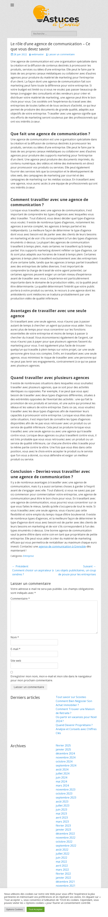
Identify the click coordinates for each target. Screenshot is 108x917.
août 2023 (62, 801)
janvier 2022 (63, 877)
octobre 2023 (64, 793)
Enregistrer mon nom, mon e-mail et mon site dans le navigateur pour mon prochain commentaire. (51, 678)
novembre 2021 (65, 885)
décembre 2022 (65, 833)
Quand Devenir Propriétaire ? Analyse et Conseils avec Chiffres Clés (76, 729)
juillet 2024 (62, 773)
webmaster (37, 54)
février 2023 (63, 825)
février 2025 (63, 745)
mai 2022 (61, 861)
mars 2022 (62, 869)
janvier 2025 (63, 749)
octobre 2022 (64, 841)
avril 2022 (62, 865)
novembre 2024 (65, 757)
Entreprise (28, 555)
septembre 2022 (66, 845)
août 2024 (62, 769)
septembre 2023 (66, 797)
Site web (16, 660)
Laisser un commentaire (61, 54)
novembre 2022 (65, 837)
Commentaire (20, 598)
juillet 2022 (62, 853)
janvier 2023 (63, 829)
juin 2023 (61, 809)
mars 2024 (62, 785)
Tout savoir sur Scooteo (71, 697)
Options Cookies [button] (14, 909)
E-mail (15, 649)
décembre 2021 (65, 881)
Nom (15, 637)
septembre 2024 (66, 765)
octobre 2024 (64, 761)
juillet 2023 (62, 805)
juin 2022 (61, 857)
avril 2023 (62, 817)
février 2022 (63, 873)
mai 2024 (61, 781)
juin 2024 (61, 777)
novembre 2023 (65, 789)
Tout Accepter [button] (36, 909)
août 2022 (62, 849)
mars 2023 (62, 821)
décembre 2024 (65, 753)
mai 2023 (61, 813)
